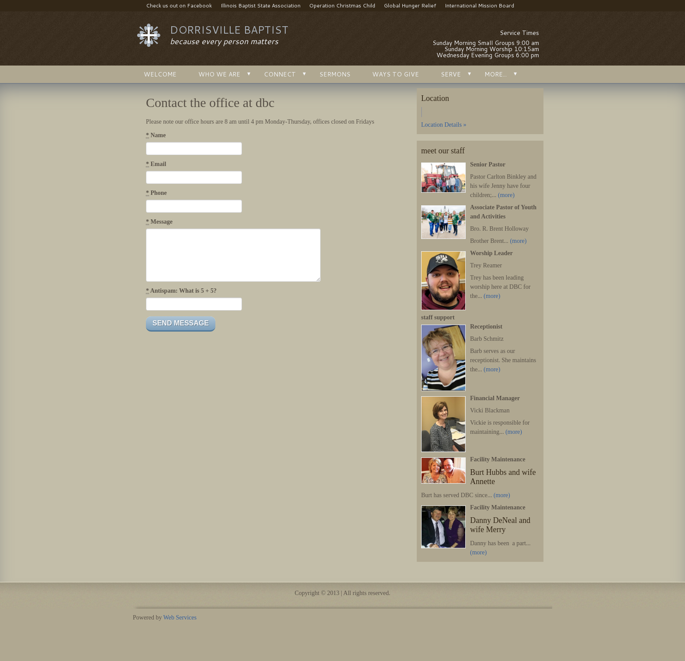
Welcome (160, 74)
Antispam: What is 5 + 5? (181, 290)
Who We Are (219, 74)
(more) (506, 195)
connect (280, 74)
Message (159, 221)
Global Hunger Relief (410, 5)
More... (495, 74)
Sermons (334, 74)
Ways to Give (395, 74)
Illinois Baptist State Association (261, 5)
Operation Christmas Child (342, 5)
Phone (156, 193)
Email (156, 164)
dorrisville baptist (229, 29)
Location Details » (443, 124)
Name (156, 135)
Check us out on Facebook (174, 6)
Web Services (180, 617)
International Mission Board (479, 5)
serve (451, 74)
